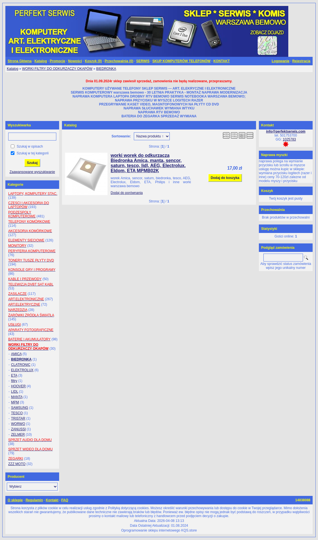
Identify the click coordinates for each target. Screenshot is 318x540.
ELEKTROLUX (22, 370)
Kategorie (15, 185)
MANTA (16, 397)
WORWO (18, 424)
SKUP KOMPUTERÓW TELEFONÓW (181, 61)
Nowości (75, 61)
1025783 (289, 139)
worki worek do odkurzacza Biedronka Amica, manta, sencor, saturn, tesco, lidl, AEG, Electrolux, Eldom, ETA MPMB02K (148, 163)
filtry (14, 381)
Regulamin (34, 500)
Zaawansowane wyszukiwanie (32, 172)
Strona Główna (20, 61)
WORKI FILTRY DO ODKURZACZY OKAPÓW (57, 69)
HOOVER (18, 386)
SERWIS (142, 61)
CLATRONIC (20, 365)
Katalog (41, 61)
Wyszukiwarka (19, 125)
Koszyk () (93, 61)
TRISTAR (18, 418)
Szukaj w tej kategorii (33, 153)
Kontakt (52, 500)
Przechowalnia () (119, 61)
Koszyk (267, 191)
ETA (14, 375)
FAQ (64, 500)
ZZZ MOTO (16, 464)
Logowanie (280, 61)
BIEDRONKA (106, 69)
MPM (15, 402)
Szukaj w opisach (30, 146)
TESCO (17, 413)
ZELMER (18, 435)
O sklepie (15, 500)
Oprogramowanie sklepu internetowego (150, 530)
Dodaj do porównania (127, 193)
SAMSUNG (19, 408)
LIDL (14, 392)
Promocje (57, 61)
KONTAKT (221, 61)
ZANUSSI (18, 429)
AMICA (16, 354)
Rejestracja (301, 61)
